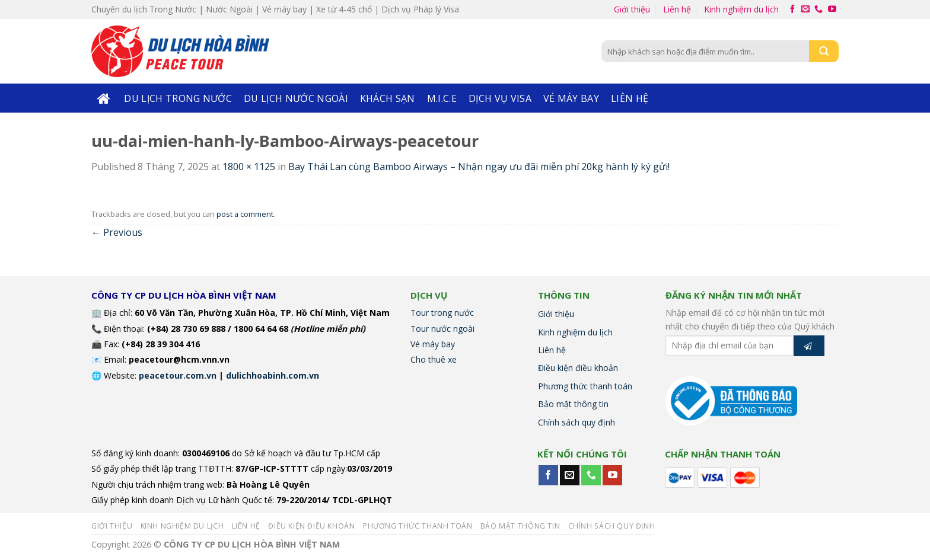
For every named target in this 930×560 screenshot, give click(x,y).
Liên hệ (677, 9)
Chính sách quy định (576, 422)
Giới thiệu (632, 9)
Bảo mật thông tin (573, 403)
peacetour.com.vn (177, 375)
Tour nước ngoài (442, 328)
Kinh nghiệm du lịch (741, 9)
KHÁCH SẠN (387, 98)
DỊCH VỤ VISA (500, 98)
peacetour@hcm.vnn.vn (179, 359)
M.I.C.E (442, 98)
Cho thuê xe (433, 359)
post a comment (244, 214)
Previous (116, 232)
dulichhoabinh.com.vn (272, 375)
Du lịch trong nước (178, 98)
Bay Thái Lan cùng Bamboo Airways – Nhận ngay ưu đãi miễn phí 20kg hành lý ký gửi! (479, 166)
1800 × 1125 (248, 166)
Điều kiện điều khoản (578, 367)
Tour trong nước (442, 312)
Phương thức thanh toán (585, 386)
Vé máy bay (571, 98)
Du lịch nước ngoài (296, 98)
